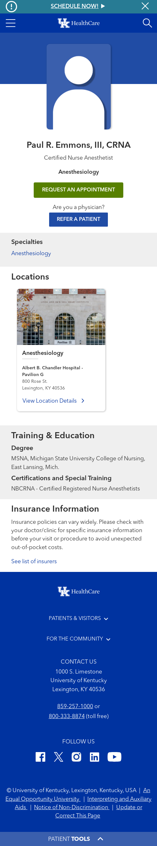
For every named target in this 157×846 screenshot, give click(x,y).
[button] (10, 23)
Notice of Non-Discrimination (71, 807)
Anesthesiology (31, 253)
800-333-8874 (67, 716)
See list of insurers (34, 562)
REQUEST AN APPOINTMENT (78, 190)
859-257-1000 (75, 706)
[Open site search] (147, 23)
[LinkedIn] (94, 758)
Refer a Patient (78, 219)
